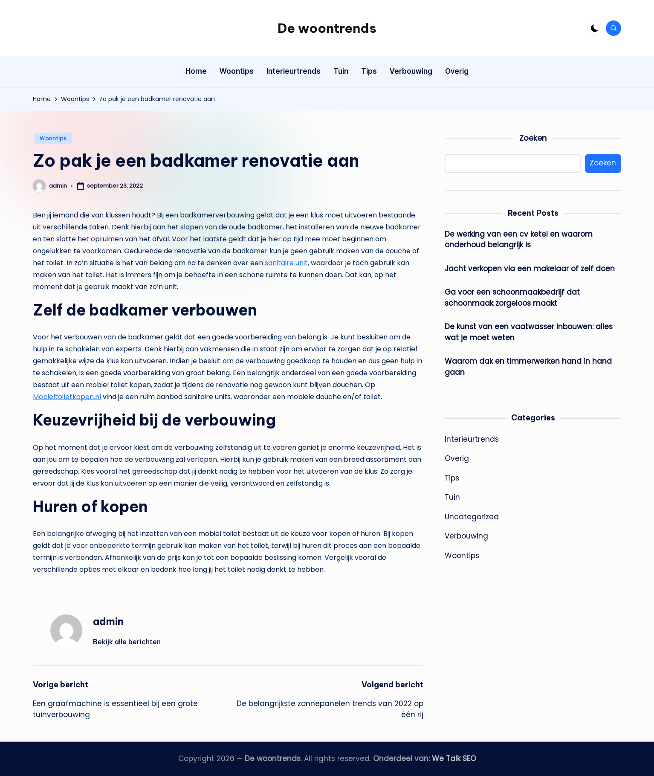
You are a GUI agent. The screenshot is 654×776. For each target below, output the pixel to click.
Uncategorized (472, 517)
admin (108, 621)
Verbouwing (466, 536)
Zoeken (533, 138)
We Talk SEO (454, 758)
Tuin (452, 497)
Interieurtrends (472, 439)
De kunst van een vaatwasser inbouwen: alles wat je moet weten (529, 332)
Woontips (53, 138)
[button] (127, 641)
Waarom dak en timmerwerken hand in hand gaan (528, 366)
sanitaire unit (286, 263)
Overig (457, 458)
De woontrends (327, 28)
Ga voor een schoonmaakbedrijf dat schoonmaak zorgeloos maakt (512, 297)
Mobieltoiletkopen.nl (67, 397)
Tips (452, 478)
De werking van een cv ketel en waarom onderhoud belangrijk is (519, 239)
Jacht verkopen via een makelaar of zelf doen (530, 268)
